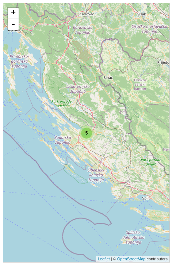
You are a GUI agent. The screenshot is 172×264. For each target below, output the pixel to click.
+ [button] (13, 13)
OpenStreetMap (131, 259)
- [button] (13, 24)
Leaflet (104, 259)
